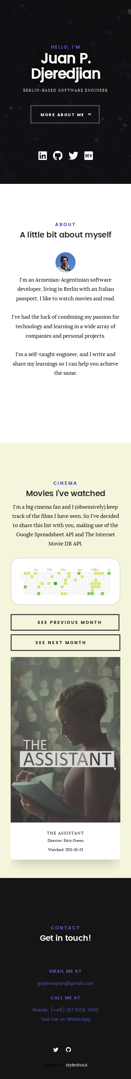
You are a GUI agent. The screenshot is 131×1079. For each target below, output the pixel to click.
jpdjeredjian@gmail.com (65, 983)
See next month (65, 643)
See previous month (65, 622)
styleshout (76, 1065)
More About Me (62, 115)
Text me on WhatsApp (65, 1019)
